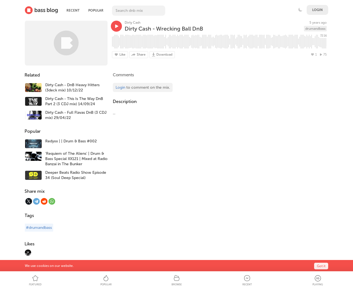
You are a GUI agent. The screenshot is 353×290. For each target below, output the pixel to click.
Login (317, 10)
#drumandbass (39, 227)
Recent (72, 10)
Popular (95, 10)
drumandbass (315, 29)
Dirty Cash (132, 23)
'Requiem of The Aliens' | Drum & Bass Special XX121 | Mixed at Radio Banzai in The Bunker (76, 158)
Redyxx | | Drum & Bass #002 (71, 141)
